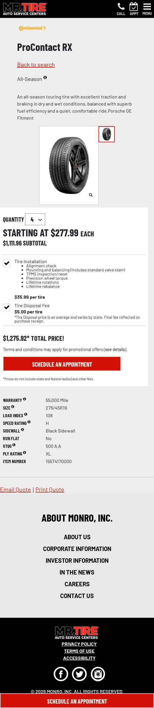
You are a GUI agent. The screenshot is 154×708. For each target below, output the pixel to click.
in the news (77, 572)
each (87, 233)
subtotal (35, 243)
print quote (49, 489)
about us (77, 536)
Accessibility (79, 658)
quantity (24, 219)
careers (77, 583)
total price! (47, 338)
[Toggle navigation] (147, 9)
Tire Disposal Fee (32, 305)
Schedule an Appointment (62, 364)
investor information (77, 560)
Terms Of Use (79, 651)
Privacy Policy (79, 644)
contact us (77, 595)
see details (115, 349)
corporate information (77, 548)
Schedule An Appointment (77, 701)
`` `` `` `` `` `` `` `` (35, 219)
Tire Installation (69, 274)
